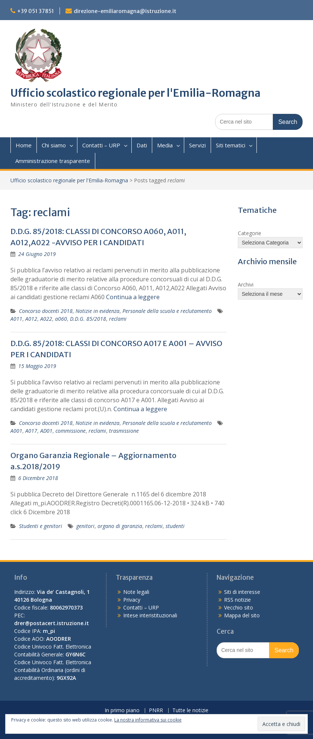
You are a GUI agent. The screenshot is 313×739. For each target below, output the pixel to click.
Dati (142, 145)
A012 (31, 318)
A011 (16, 318)
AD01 (46, 430)
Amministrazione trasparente (52, 160)
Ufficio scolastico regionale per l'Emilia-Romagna (135, 93)
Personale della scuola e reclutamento (167, 310)
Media (165, 145)
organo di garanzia (120, 526)
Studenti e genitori (40, 526)
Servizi (197, 145)
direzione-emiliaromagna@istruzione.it (125, 11)
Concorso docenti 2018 (46, 310)
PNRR (156, 710)
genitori (85, 526)
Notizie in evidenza (97, 310)
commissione (70, 430)
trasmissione (124, 430)
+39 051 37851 (35, 11)
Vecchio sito (238, 607)
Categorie (249, 233)
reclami (118, 318)
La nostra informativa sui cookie (148, 720)
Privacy (131, 599)
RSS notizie (237, 599)
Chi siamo (54, 145)
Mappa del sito (242, 615)
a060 (61, 318)
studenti (175, 526)
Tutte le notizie (190, 710)
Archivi (245, 284)
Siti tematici (230, 145)
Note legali (136, 591)
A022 (46, 318)
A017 (31, 430)
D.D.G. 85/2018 (88, 318)
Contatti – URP (101, 145)
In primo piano (122, 710)
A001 (16, 430)
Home (24, 145)
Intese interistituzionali (150, 615)
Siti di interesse (242, 591)
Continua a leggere (133, 297)
